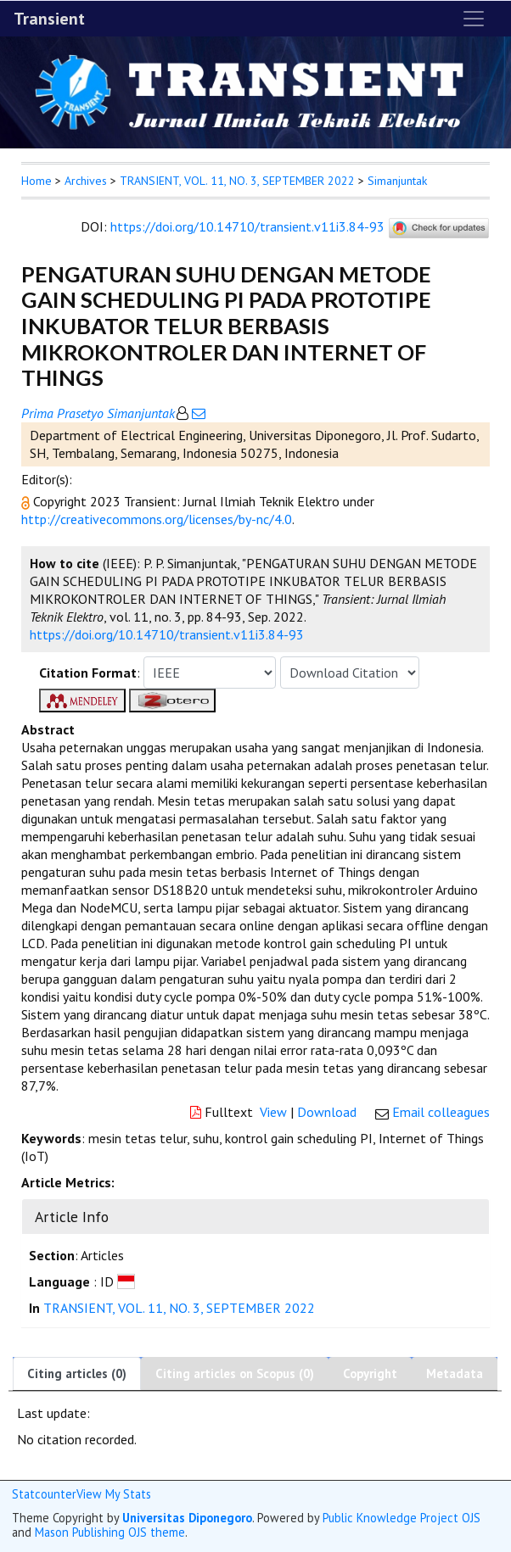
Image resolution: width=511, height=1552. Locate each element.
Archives (86, 180)
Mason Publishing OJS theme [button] (110, 1532)
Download (327, 1111)
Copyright (370, 1373)
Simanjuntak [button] (397, 180)
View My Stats (113, 1494)
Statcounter (44, 1494)
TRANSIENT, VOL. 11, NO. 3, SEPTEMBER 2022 (237, 180)
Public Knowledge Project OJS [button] (401, 1518)
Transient (49, 19)
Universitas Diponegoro (187, 1518)
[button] (27, 501)
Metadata (454, 1373)
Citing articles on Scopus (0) (234, 1373)
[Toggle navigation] (473, 19)
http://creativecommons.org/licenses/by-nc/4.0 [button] (156, 519)
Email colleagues (441, 1111)
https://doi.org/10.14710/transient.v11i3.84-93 (247, 226)
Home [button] (36, 180)
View (273, 1111)
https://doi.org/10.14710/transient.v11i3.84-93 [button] (167, 634)
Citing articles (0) (76, 1373)
